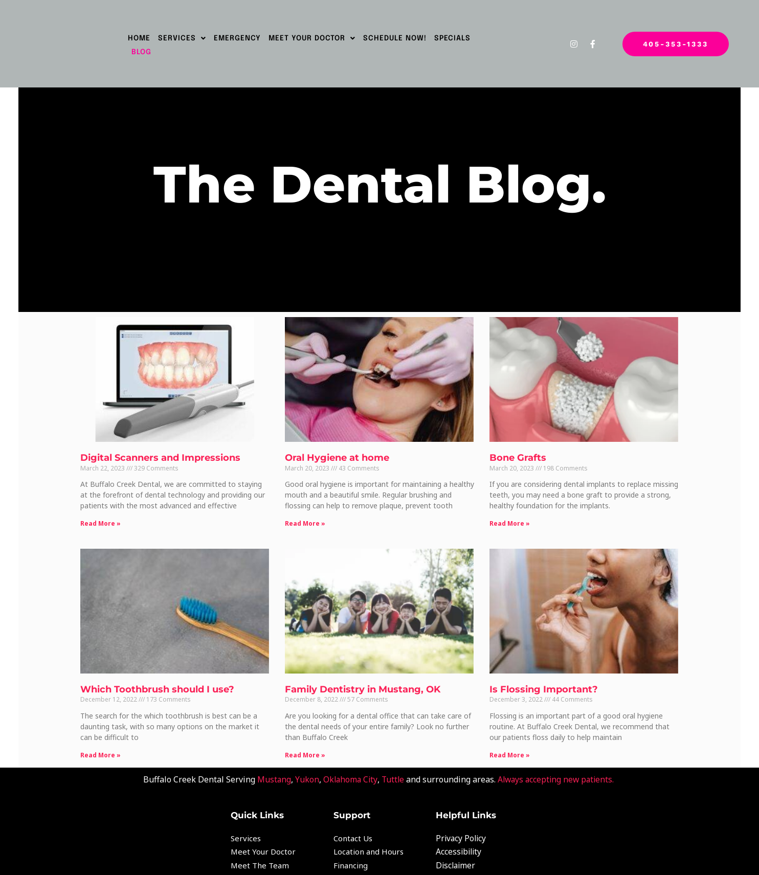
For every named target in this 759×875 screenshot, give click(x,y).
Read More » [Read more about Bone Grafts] (507, 520)
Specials (452, 38)
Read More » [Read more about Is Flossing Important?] (507, 748)
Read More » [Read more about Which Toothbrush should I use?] (107, 748)
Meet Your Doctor (312, 38)
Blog (141, 52)
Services (182, 38)
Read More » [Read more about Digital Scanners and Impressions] (107, 520)
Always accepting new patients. (558, 772)
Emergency (237, 38)
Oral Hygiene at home (339, 454)
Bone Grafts (515, 454)
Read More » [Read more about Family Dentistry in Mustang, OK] (307, 748)
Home (139, 38)
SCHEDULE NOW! (395, 38)
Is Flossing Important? (541, 682)
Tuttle (392, 772)
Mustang (271, 772)
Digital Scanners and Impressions (167, 454)
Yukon (304, 772)
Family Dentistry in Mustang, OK (365, 682)
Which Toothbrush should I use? (164, 682)
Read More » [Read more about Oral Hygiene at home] (307, 520)
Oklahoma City (348, 772)
